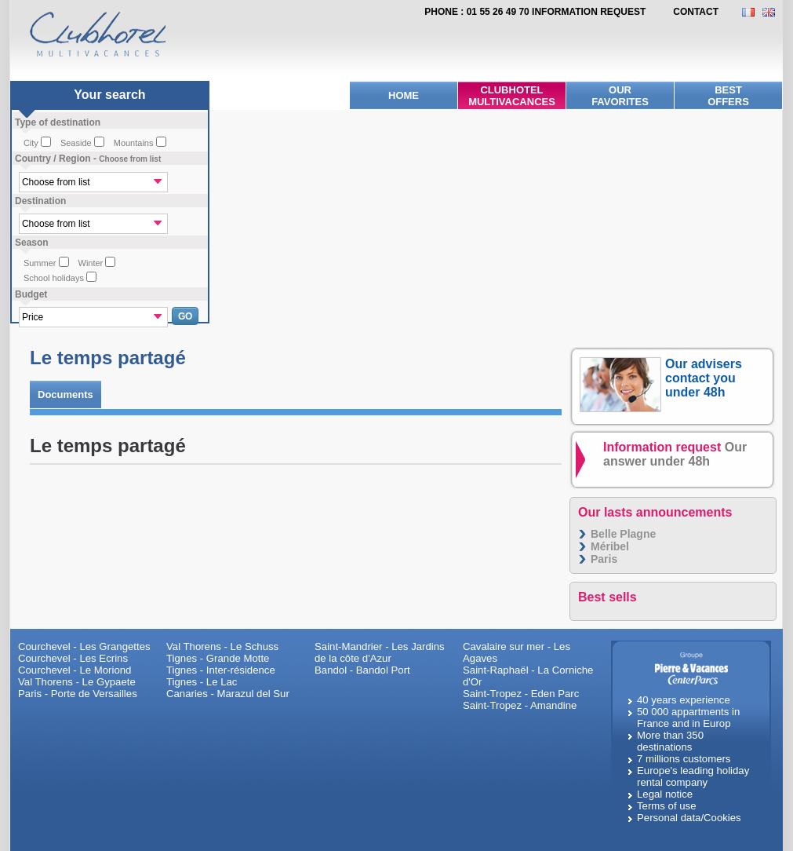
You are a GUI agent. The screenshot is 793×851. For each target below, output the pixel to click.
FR (752, 12)
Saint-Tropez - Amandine (520, 705)
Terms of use (667, 806)
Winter (91, 263)
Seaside (76, 143)
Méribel (610, 546)
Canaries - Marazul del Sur (227, 693)
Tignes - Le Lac (201, 682)
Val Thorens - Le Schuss (222, 646)
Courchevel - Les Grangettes (84, 646)
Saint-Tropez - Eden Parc (521, 693)
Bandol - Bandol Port (362, 670)
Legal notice (665, 794)
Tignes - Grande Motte (217, 658)
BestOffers (728, 96)
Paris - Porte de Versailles (77, 693)
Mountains (134, 143)
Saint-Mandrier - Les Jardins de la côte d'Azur (380, 652)
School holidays (54, 278)
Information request (675, 454)
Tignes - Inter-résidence (220, 670)
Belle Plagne (623, 534)
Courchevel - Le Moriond (74, 670)
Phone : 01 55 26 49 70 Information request (535, 11)
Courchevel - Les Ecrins (73, 658)
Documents (65, 394)
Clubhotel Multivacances (511, 96)
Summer (40, 263)
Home (403, 95)
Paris (604, 559)
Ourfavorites (620, 96)
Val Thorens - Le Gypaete (77, 682)
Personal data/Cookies (689, 818)
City (31, 143)
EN (772, 12)
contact (695, 11)
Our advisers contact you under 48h (703, 378)
